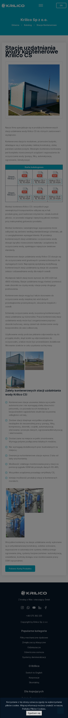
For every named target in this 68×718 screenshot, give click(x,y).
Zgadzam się (34, 713)
